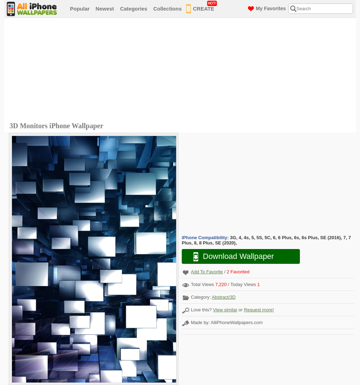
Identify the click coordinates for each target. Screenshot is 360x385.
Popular (80, 9)
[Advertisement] (182, 70)
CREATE (201, 7)
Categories (133, 9)
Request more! (259, 309)
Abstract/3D (224, 297)
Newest (105, 9)
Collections (167, 9)
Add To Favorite (207, 271)
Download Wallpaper (230, 256)
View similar (225, 309)
